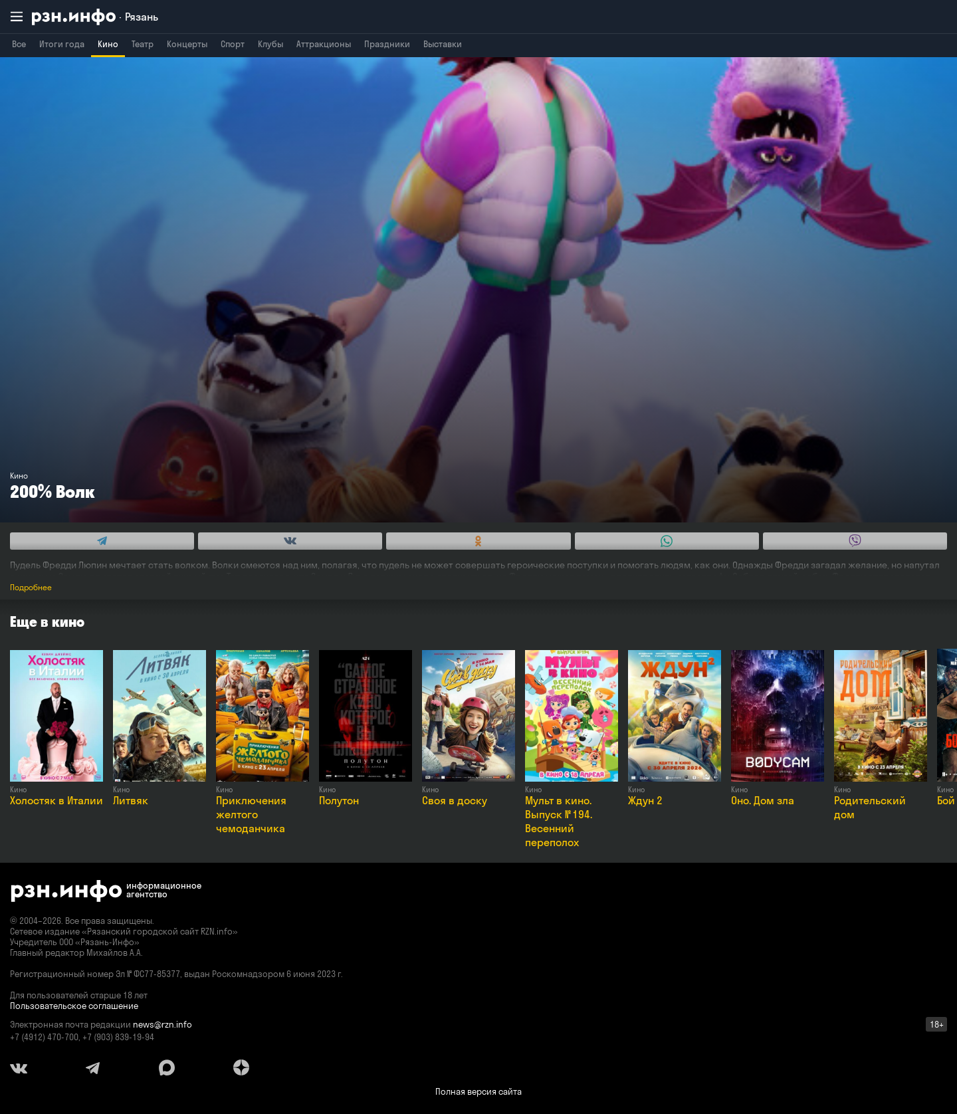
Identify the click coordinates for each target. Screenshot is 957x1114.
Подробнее (31, 587)
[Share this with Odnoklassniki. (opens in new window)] (478, 541)
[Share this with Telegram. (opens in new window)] (102, 541)
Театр (143, 44)
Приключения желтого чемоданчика (251, 814)
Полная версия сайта (478, 1091)
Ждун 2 (645, 800)
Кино (108, 44)
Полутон (339, 800)
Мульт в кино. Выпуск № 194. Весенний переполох (558, 821)
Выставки (442, 44)
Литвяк (130, 800)
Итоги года (61, 44)
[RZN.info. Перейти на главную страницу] (95, 17)
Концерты (187, 44)
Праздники (387, 44)
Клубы (270, 44)
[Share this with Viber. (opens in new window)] (855, 541)
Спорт (233, 44)
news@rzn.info (162, 1024)
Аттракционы (323, 44)
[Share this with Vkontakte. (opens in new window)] (290, 541)
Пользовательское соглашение (74, 1005)
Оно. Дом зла (762, 800)
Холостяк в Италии (56, 800)
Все (19, 44)
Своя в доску (454, 800)
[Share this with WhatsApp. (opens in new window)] (667, 541)
